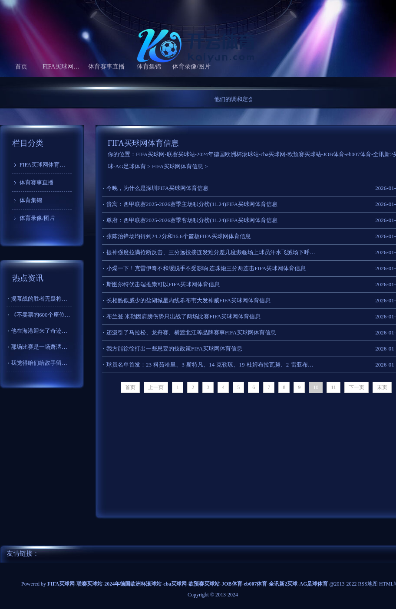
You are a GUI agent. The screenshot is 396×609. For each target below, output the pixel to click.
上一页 (156, 387)
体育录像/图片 (191, 66)
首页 (21, 66)
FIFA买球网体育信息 (64, 66)
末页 (382, 387)
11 (333, 387)
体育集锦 (149, 66)
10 (315, 387)
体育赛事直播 (106, 66)
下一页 (356, 387)
